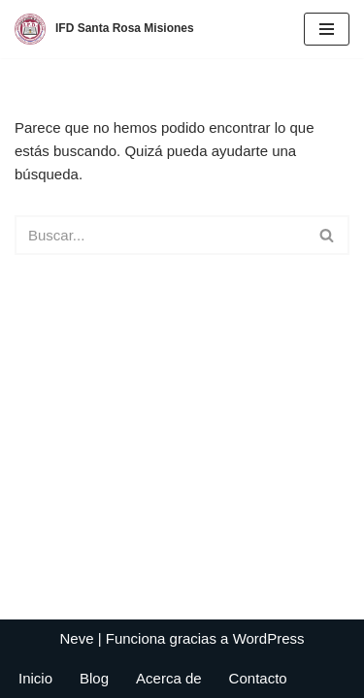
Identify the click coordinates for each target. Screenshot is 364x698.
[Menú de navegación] (326, 29)
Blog (94, 678)
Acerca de (169, 678)
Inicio (35, 678)
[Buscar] (160, 235)
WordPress (269, 638)
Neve (76, 638)
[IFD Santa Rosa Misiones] (104, 29)
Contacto (258, 678)
